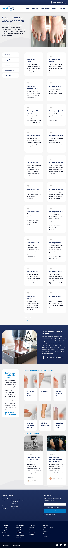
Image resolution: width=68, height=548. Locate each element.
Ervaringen (8, 75)
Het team (31, 530)
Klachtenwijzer (6, 535)
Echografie (8, 60)
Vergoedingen (6, 530)
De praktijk (32, 527)
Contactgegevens (48, 527)
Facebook (45, 536)
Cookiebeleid (16, 545)
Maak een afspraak (58, 2)
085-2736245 (14, 506)
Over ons (54, 8)
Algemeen (7, 54)
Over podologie (6, 527)
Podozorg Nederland (32, 533)
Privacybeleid (5, 545)
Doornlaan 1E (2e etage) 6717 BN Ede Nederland (17, 501)
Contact (62, 8)
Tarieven (4, 532)
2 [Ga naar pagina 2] (27, 320)
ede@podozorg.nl (16, 509)
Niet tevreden (47, 534)
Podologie (35, 8)
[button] (17, 65)
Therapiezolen (9, 65)
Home (27, 8)
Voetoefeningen (9, 70)
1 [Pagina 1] (24, 320)
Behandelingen (45, 8)
